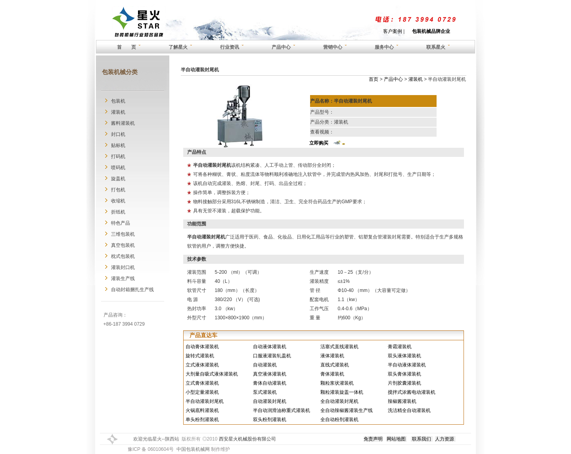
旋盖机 (118, 178)
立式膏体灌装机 (202, 383)
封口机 (118, 134)
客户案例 (392, 31)
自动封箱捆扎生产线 (132, 289)
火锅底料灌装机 (202, 410)
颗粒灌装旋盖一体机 (341, 392)
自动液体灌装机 (269, 346)
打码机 (118, 156)
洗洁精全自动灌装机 (409, 410)
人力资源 (444, 439)
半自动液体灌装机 (407, 365)
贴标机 (118, 145)
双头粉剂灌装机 (269, 419)
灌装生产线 (123, 278)
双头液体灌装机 (404, 356)
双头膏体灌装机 (404, 374)
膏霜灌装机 (400, 346)
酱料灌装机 (123, 123)
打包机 (118, 190)
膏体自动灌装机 (269, 383)
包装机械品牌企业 (431, 31)
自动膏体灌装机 (202, 346)
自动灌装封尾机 (269, 401)
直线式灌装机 (334, 365)
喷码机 (118, 167)
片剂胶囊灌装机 (404, 383)
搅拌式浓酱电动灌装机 (411, 392)
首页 (373, 79)
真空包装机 (123, 245)
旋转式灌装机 (200, 356)
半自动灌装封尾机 (205, 401)
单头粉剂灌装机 (202, 419)
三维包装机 (123, 234)
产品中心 (393, 79)
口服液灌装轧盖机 (272, 356)
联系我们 (421, 439)
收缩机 (118, 201)
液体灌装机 (332, 356)
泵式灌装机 (265, 392)
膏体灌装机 (332, 374)
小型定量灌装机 (202, 392)
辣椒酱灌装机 (402, 401)
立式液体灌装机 (202, 365)
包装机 (118, 101)
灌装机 (118, 112)
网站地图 (396, 439)
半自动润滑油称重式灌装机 (281, 410)
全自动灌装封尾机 (339, 401)
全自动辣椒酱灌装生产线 (346, 410)
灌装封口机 (123, 267)
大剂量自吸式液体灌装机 (212, 374)
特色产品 (120, 223)
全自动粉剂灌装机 (339, 419)
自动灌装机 (265, 365)
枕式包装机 (123, 256)
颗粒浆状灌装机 (337, 383)
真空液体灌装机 (269, 374)
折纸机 (118, 212)
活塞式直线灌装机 (339, 346)
